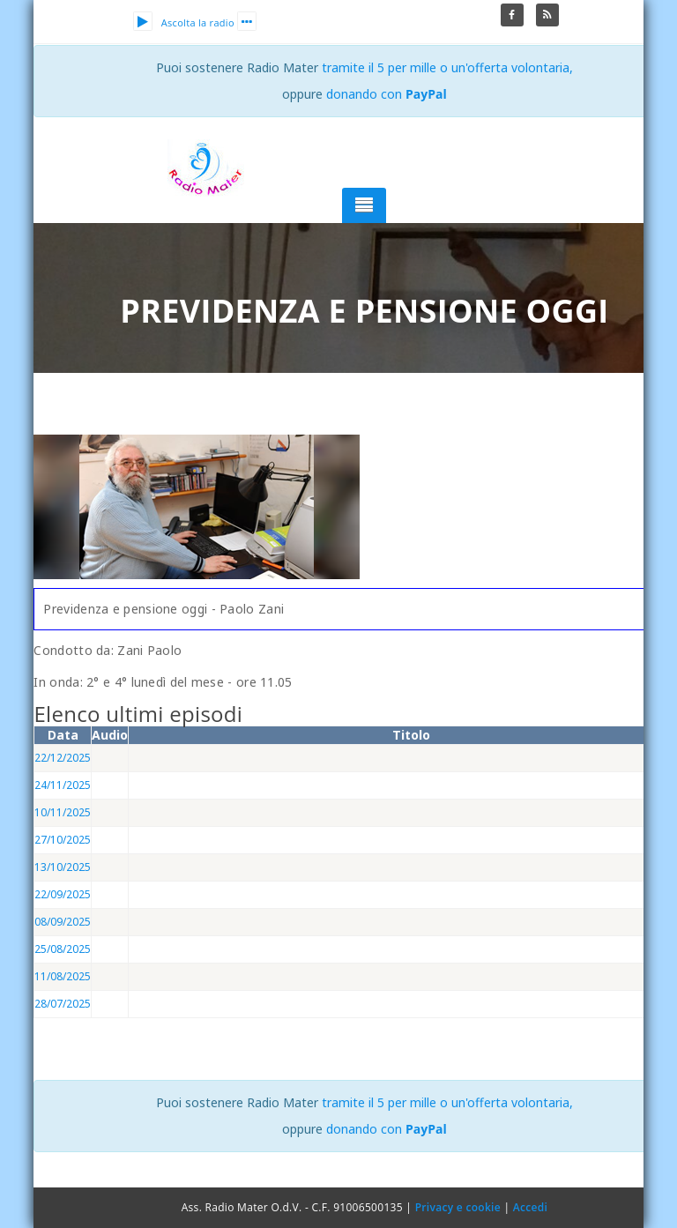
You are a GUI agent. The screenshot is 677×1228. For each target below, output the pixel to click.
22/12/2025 (62, 757)
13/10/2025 (62, 867)
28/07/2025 (62, 1003)
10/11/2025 (62, 812)
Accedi (530, 1207)
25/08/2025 (62, 948)
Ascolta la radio (183, 22)
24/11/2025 (62, 785)
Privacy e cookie (458, 1207)
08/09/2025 (62, 921)
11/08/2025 (62, 976)
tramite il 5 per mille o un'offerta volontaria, (447, 67)
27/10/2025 (62, 839)
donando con (386, 94)
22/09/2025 (62, 894)
